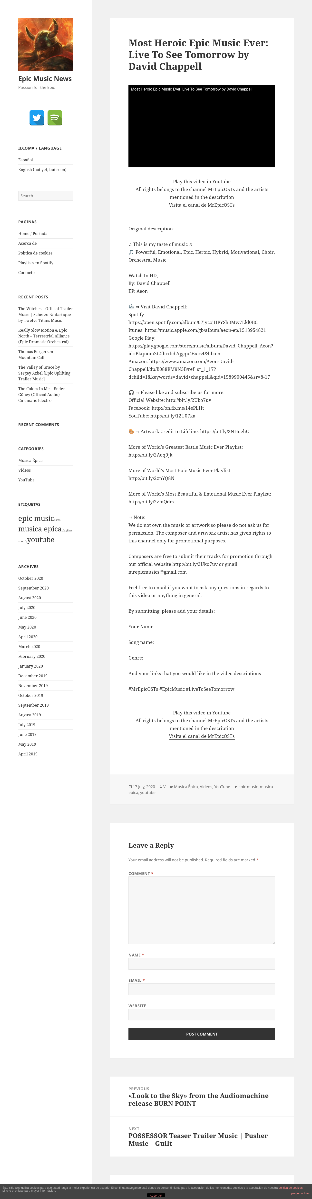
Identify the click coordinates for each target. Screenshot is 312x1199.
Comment (141, 873)
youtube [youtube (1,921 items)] (41, 539)
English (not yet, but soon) (42, 169)
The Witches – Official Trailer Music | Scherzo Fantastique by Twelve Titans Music (45, 314)
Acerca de (27, 243)
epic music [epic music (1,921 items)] (36, 518)
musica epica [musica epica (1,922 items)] (40, 529)
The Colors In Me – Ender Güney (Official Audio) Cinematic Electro (41, 394)
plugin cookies (300, 1193)
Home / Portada (33, 233)
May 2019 (27, 744)
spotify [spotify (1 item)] (22, 541)
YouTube (26, 480)
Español (25, 160)
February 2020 (31, 656)
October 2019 (30, 695)
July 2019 (26, 724)
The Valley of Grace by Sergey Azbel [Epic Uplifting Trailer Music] (44, 373)
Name (136, 955)
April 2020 (28, 637)
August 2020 (29, 597)
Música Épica (30, 460)
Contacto (26, 272)
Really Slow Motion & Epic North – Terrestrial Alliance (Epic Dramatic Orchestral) (44, 336)
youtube (148, 792)
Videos (24, 470)
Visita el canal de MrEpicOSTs (202, 205)
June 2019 (27, 734)
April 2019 (28, 754)
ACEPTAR (156, 1195)
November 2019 (33, 685)
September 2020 (33, 588)
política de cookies (291, 1187)
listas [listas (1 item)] (57, 520)
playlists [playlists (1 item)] (67, 530)
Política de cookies (35, 253)
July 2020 (26, 607)
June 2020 (27, 617)
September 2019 (33, 705)
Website (137, 1005)
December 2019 (33, 676)
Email (136, 980)
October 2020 (30, 578)
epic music (248, 786)
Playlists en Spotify (35, 262)
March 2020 (29, 646)
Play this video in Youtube (202, 181)
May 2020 (27, 627)
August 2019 (29, 715)
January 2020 (30, 666)
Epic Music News (45, 78)
